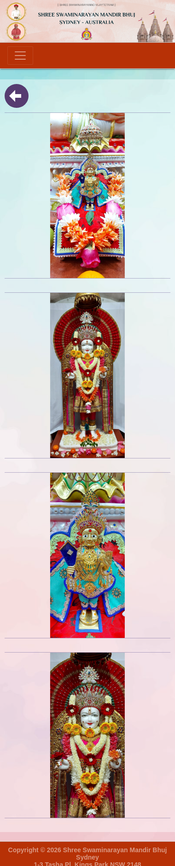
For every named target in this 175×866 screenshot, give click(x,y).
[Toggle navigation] (20, 55)
